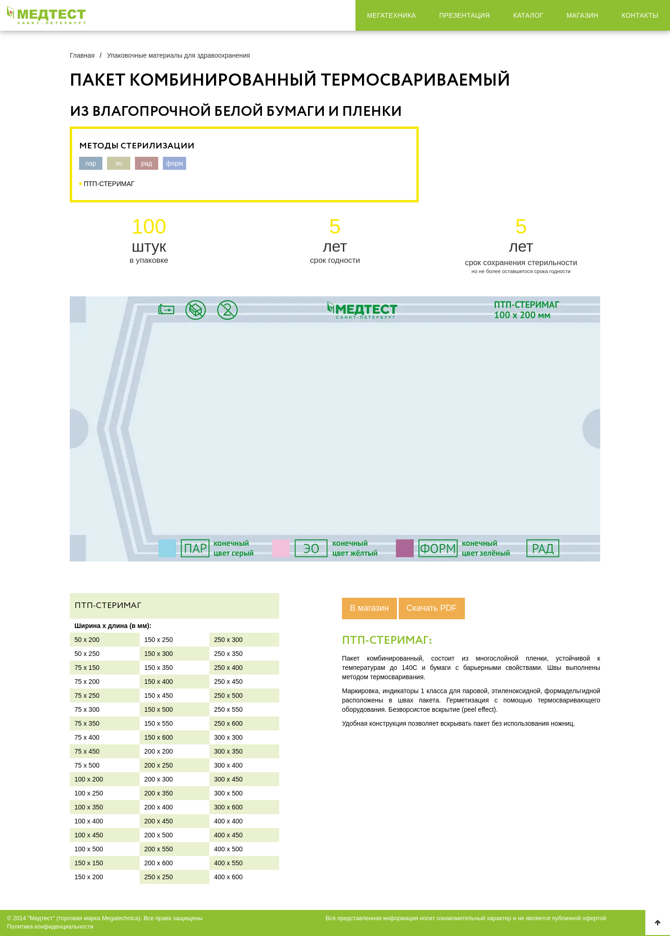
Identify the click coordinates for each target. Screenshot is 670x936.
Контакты (640, 15)
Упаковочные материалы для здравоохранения (178, 55)
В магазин (369, 608)
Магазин (582, 15)
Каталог (528, 15)
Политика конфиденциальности (50, 926)
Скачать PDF (432, 608)
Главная (82, 55)
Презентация (464, 15)
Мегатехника (391, 15)
